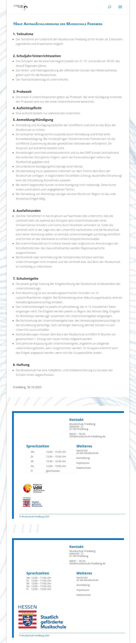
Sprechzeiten (37, 446)
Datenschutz (83, 467)
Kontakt (76, 419)
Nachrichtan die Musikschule (87, 452)
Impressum (82, 463)
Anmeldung (83, 458)
